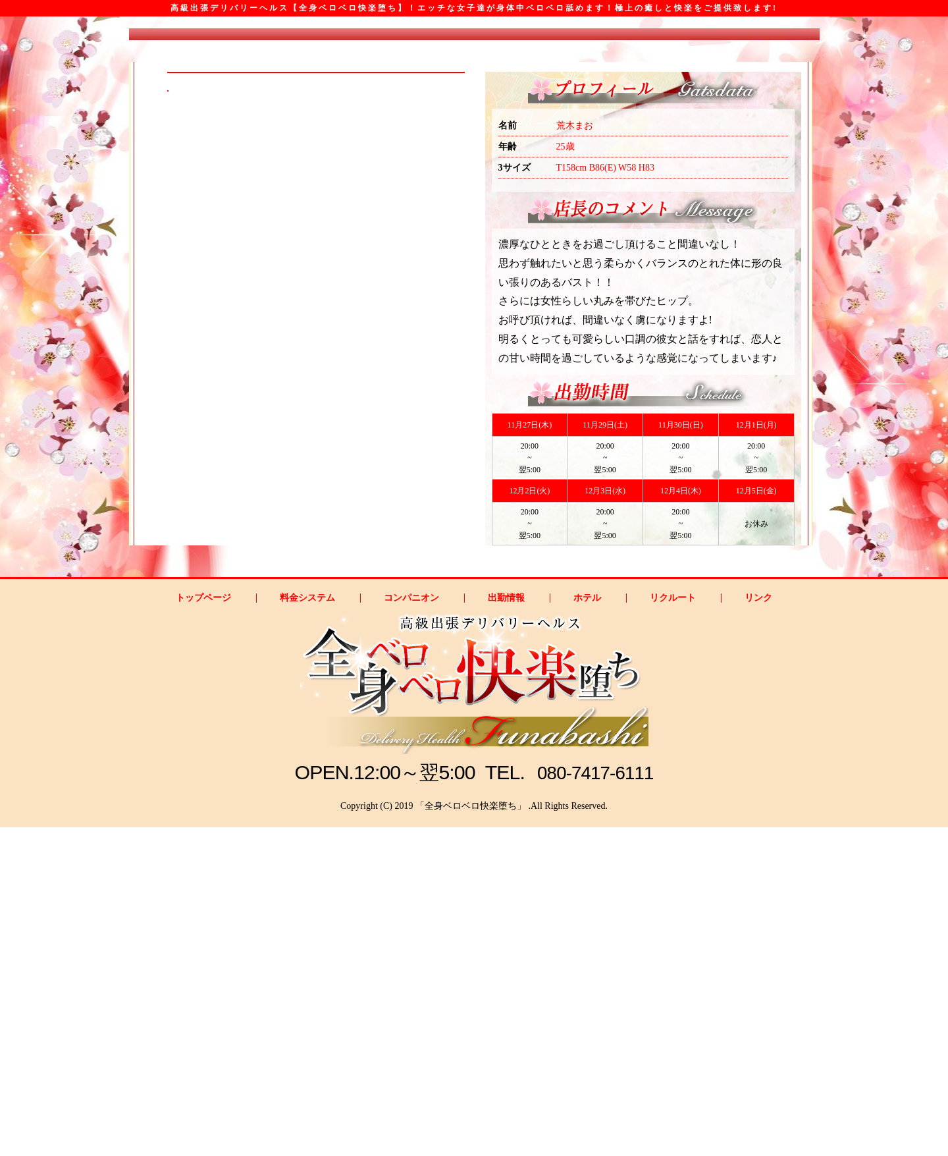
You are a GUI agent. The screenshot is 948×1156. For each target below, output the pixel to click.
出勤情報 (506, 926)
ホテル (587, 926)
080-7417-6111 (596, 1101)
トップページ (203, 926)
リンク (758, 926)
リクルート (673, 926)
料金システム (307, 926)
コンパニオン (411, 926)
